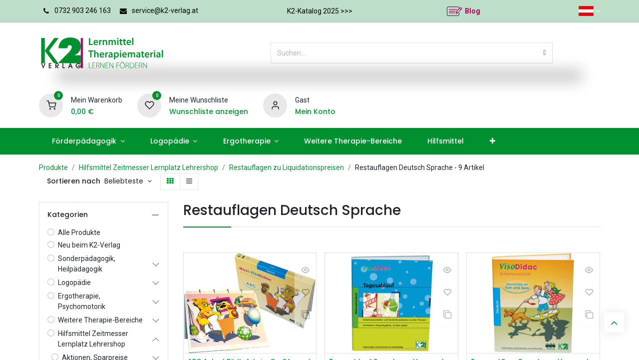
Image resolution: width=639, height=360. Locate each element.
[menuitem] (88, 141)
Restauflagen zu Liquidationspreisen (286, 168)
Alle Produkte (79, 232)
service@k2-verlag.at (165, 10)
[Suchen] (544, 53)
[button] (128, 181)
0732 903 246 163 (82, 10)
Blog (472, 11)
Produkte (53, 168)
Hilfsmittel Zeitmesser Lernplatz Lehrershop (148, 168)
